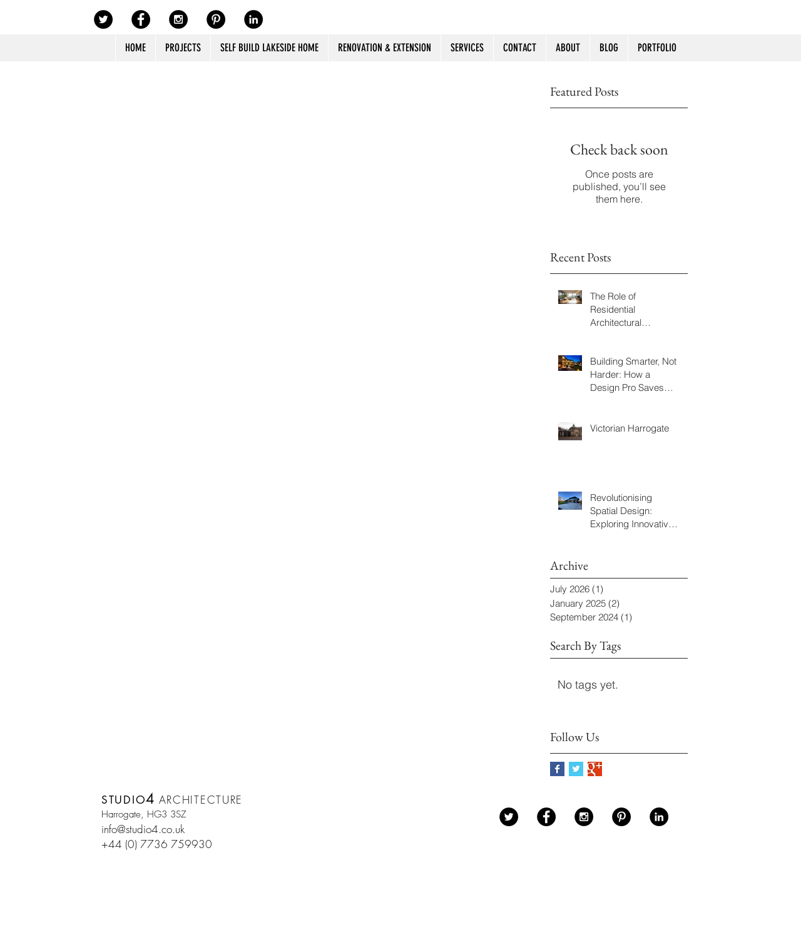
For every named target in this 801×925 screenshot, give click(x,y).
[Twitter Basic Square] (576, 769)
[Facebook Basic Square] (557, 769)
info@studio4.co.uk (143, 829)
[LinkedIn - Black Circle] (253, 19)
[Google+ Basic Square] (595, 769)
